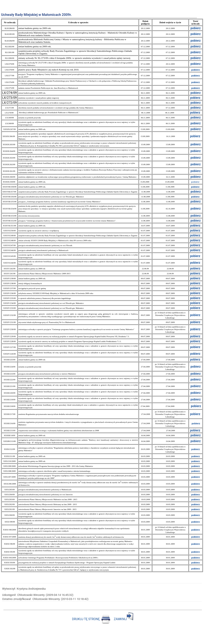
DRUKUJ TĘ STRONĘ (91, 619)
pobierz (195, 63)
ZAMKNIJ (123, 619)
